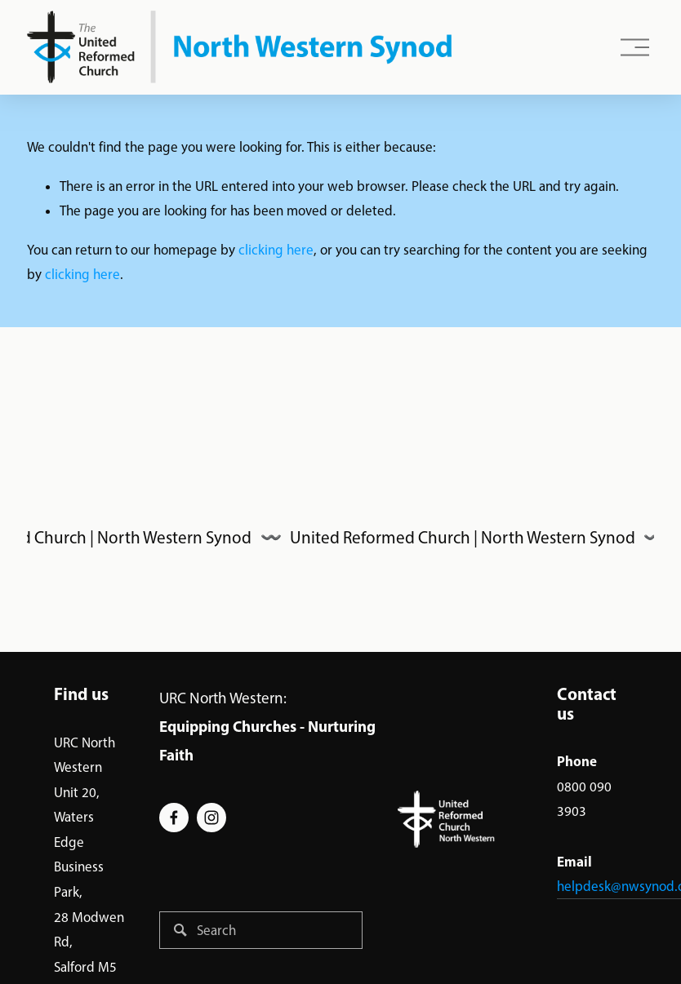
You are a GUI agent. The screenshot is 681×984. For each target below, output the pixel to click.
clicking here (276, 250)
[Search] (260, 930)
